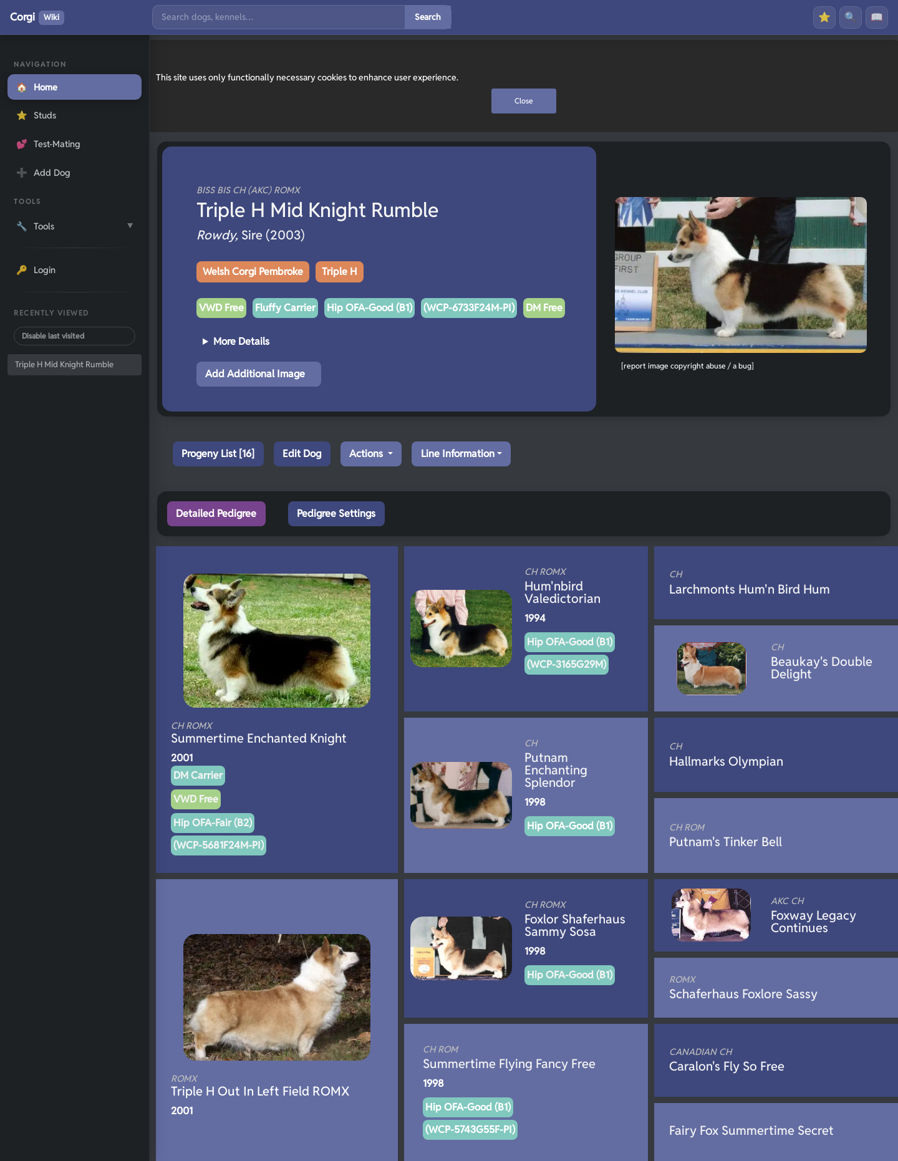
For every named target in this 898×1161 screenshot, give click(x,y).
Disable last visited (53, 335)
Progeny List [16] (217, 453)
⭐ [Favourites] (824, 17)
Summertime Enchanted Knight (259, 733)
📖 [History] (877, 17)
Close (523, 100)
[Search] (279, 17)
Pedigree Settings (336, 513)
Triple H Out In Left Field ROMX (260, 1086)
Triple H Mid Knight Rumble (64, 364)
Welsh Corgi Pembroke (253, 271)
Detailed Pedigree (216, 513)
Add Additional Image (255, 373)
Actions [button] (367, 453)
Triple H (339, 271)
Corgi (37, 17)
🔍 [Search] (850, 17)
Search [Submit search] (428, 16)
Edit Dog (301, 453)
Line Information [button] (458, 453)
